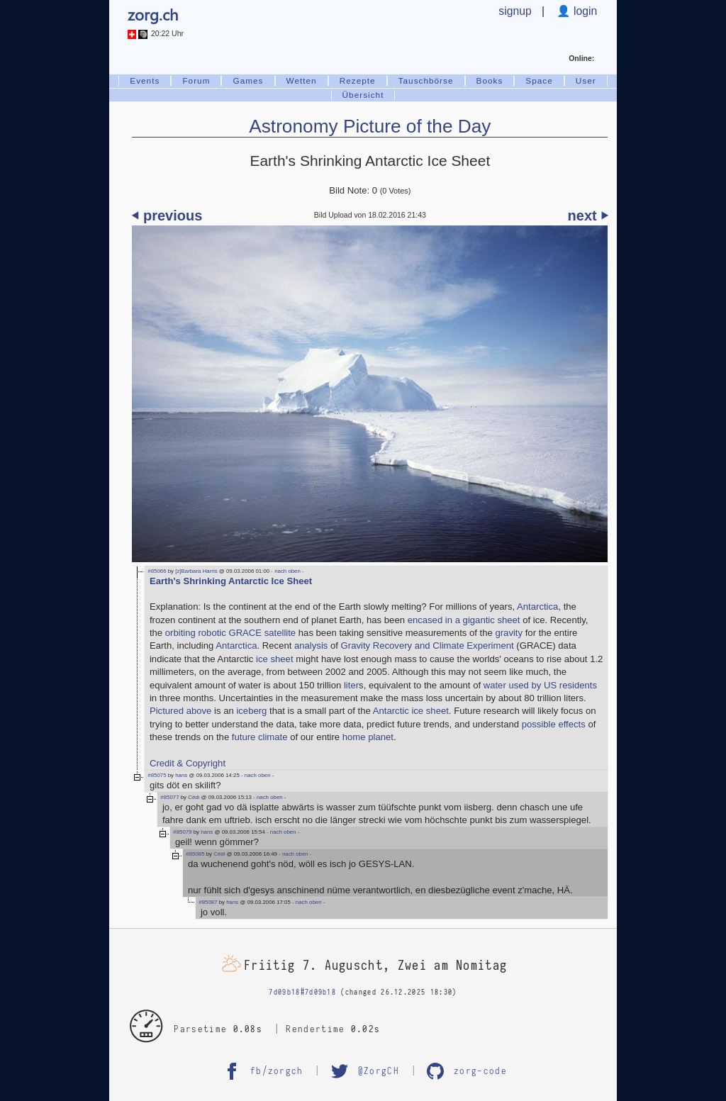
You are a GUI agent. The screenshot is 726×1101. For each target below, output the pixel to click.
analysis (311, 645)
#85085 (195, 854)
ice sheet (274, 659)
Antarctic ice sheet (411, 710)
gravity (509, 632)
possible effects (554, 724)
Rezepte (358, 81)
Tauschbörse (426, 81)
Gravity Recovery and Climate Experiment (427, 645)
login (584, 11)
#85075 (156, 775)
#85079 (182, 832)
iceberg (251, 710)
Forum (196, 81)
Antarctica (537, 606)
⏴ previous (167, 215)
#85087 (208, 902)
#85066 (156, 571)
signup (514, 11)
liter (351, 685)
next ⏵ (588, 215)
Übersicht (363, 95)
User (586, 81)
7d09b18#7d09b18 (302, 992)
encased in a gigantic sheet (464, 620)
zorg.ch (153, 14)
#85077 (169, 797)
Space (538, 81)
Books (489, 81)
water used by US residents (540, 685)
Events (145, 81)
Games (248, 81)
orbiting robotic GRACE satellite (230, 632)
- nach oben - (286, 571)
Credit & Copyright (187, 763)
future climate (260, 737)
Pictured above (180, 710)
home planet (367, 737)
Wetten (301, 81)
